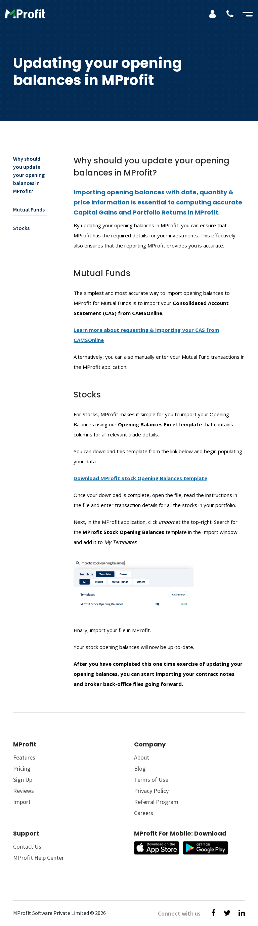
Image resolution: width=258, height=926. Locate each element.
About (141, 757)
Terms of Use (151, 779)
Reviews (23, 791)
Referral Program (156, 802)
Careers (143, 813)
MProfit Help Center (38, 857)
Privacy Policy (151, 791)
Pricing (22, 768)
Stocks (21, 228)
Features (24, 757)
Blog (140, 768)
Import (22, 802)
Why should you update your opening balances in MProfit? (29, 174)
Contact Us (27, 846)
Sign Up (22, 779)
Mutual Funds (29, 209)
